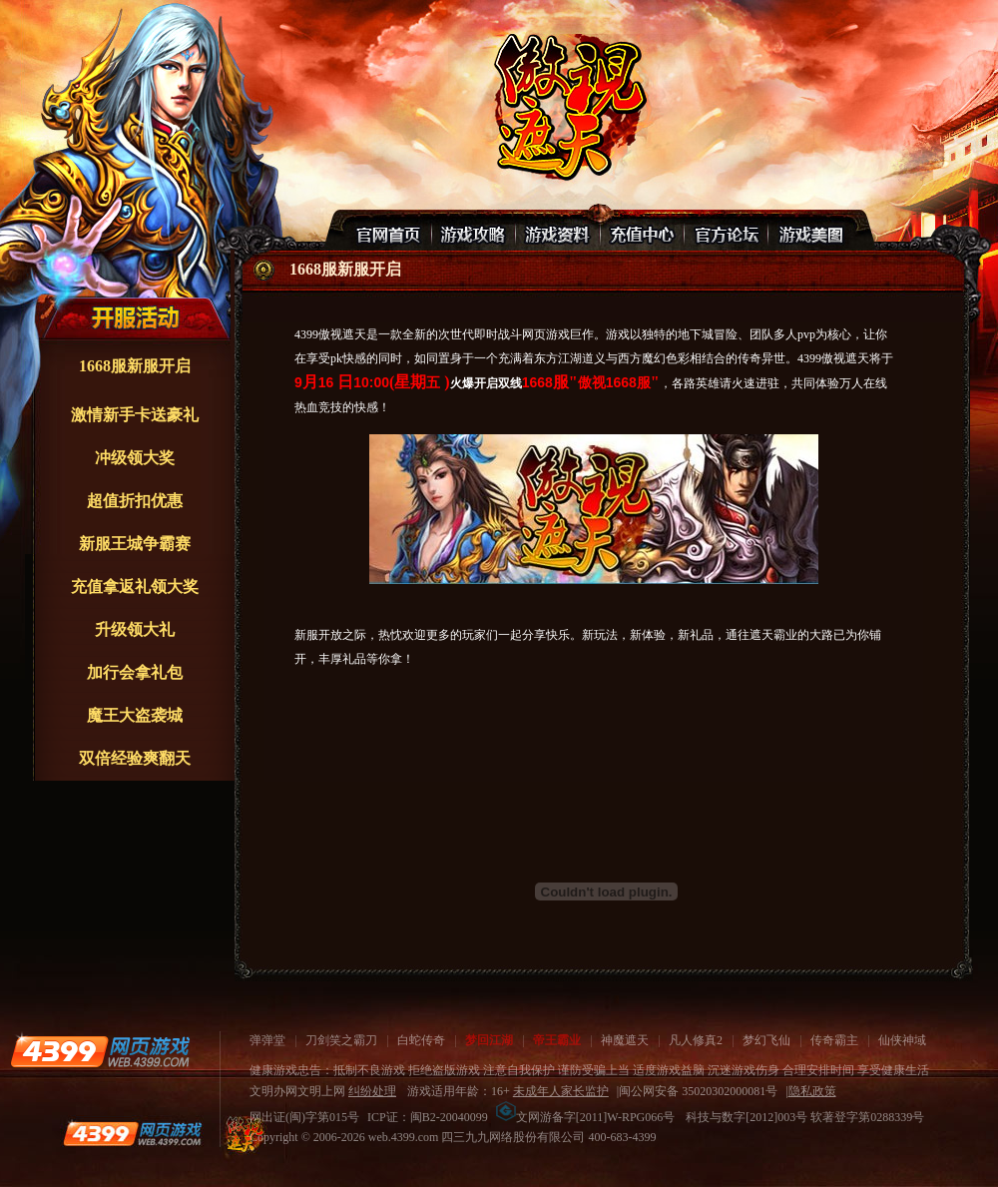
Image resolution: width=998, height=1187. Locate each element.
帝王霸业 (557, 1040)
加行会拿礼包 (135, 672)
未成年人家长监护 (561, 1091)
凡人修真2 (696, 1040)
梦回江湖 (489, 1040)
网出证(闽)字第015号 (304, 1117)
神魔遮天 (625, 1040)
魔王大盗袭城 (135, 715)
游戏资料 (558, 231)
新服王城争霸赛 (135, 543)
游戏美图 (809, 231)
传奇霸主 (834, 1040)
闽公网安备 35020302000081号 (698, 1091)
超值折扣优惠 (135, 500)
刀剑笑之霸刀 (341, 1040)
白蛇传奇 (421, 1040)
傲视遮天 (567, 105)
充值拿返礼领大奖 (135, 586)
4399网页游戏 (100, 1051)
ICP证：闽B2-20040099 (427, 1117)
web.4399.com (403, 1137)
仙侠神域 (902, 1040)
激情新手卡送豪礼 (135, 414)
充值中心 (642, 231)
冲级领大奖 (135, 457)
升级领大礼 (135, 629)
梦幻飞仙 (766, 1040)
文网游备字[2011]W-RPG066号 (586, 1117)
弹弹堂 (267, 1040)
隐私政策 (812, 1091)
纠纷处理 (372, 1091)
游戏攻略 (474, 231)
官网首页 (390, 231)
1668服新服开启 (135, 365)
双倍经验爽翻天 (135, 758)
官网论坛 (725, 231)
